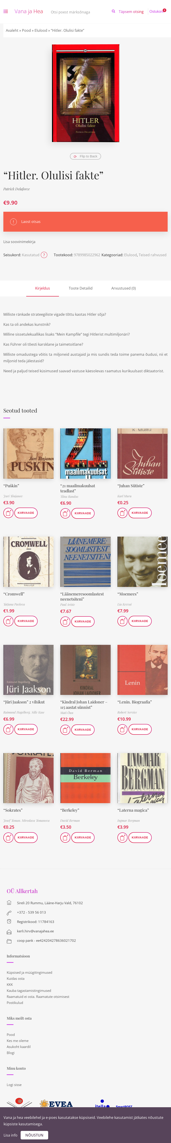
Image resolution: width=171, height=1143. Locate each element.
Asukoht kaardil (19, 1046)
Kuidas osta (15, 978)
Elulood (41, 30)
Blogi (11, 1052)
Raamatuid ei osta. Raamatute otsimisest (38, 996)
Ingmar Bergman (128, 820)
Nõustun (34, 1135)
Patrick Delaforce (16, 188)
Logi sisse (14, 1084)
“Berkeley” (69, 810)
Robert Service (127, 712)
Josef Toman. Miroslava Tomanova (26, 820)
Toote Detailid (81, 288)
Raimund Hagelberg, (17, 712)
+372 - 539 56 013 (31, 912)
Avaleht (12, 30)
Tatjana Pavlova (14, 604)
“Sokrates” (12, 810)
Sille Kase (38, 712)
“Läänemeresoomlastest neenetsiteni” (82, 596)
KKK (10, 984)
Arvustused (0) (123, 288)
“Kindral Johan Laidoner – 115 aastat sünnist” (83, 704)
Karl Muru (124, 496)
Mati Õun (66, 713)
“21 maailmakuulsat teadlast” (77, 488)
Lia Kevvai (124, 604)
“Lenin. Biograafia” (134, 702)
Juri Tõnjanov (13, 496)
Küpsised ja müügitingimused (29, 972)
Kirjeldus (42, 288)
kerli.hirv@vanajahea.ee (35, 931)
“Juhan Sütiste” (130, 485)
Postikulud (15, 1002)
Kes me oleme (17, 1040)
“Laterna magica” (133, 810)
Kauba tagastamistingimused (29, 990)
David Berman (70, 820)
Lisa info (10, 1135)
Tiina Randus (69, 496)
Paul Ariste (67, 604)
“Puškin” (11, 485)
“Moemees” (127, 594)
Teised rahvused (153, 254)
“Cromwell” (13, 594)
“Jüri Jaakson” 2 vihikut (24, 702)
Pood (26, 30)
